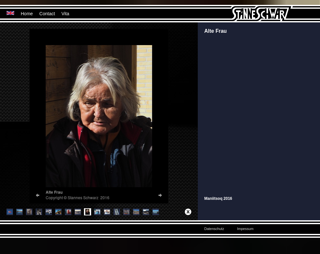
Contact (47, 13)
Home (27, 13)
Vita (65, 13)
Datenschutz (214, 229)
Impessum (245, 229)
